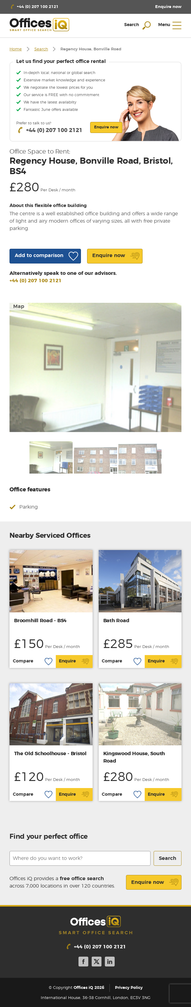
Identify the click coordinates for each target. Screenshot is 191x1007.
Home (16, 49)
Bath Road (116, 620)
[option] (95, 367)
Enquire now (155, 882)
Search (41, 49)
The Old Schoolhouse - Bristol (50, 753)
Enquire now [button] (106, 127)
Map (18, 306)
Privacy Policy (129, 988)
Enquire (74, 661)
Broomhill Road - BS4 (40, 620)
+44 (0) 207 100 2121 (36, 280)
